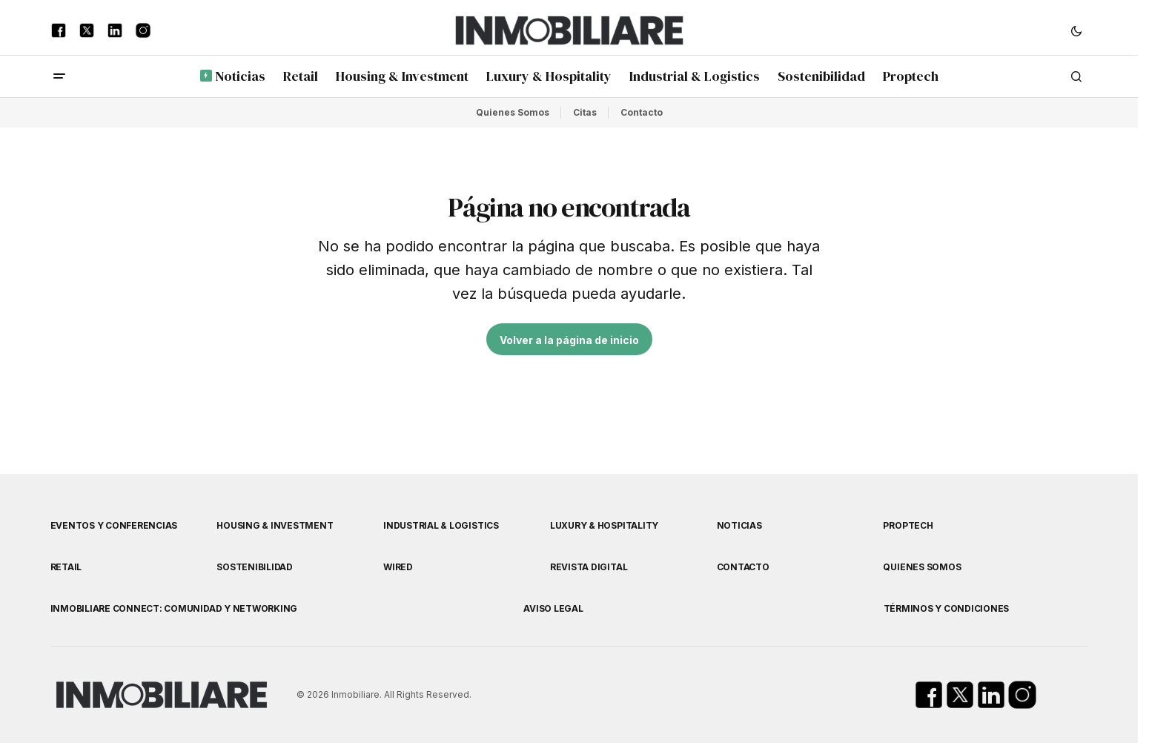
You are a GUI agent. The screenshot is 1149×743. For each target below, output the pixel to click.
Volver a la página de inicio (569, 340)
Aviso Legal (553, 608)
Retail (66, 566)
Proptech (908, 525)
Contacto (641, 112)
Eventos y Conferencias (114, 525)
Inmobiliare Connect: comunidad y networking (174, 608)
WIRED (398, 566)
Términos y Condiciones (947, 608)
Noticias (739, 525)
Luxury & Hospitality (604, 525)
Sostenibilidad (254, 566)
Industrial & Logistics (441, 525)
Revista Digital (588, 566)
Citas (585, 112)
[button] (1076, 30)
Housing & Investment (274, 525)
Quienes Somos (512, 112)
